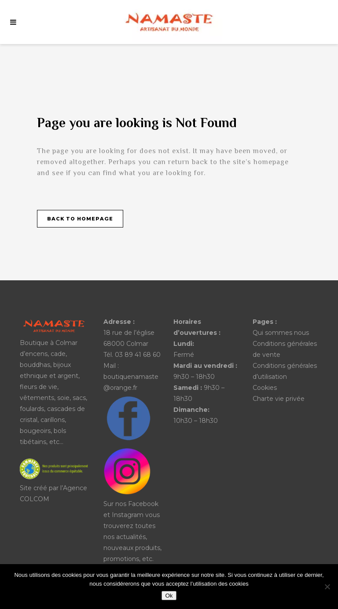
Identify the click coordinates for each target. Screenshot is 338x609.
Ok (169, 595)
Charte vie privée (279, 399)
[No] (327, 586)
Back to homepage (80, 219)
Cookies (265, 388)
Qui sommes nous (281, 333)
